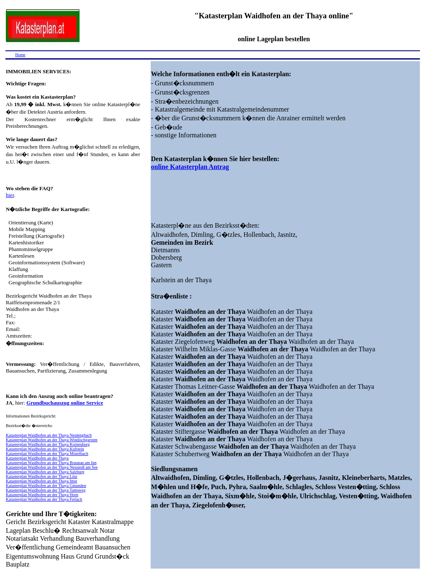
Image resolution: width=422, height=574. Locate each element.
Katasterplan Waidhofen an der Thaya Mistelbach (47, 453)
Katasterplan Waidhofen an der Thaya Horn (42, 494)
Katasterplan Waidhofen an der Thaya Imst (41, 481)
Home (20, 54)
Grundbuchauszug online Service (64, 403)
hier (10, 195)
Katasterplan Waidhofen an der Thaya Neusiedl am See (52, 467)
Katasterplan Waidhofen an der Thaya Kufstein (45, 449)
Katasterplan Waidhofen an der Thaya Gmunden (46, 485)
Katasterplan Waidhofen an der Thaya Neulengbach (49, 435)
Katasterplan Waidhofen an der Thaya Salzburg (45, 472)
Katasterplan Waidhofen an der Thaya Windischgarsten (51, 439)
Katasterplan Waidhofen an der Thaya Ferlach (44, 499)
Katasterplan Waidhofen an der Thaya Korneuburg (48, 444)
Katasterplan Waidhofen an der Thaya (37, 458)
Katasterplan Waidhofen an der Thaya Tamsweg (45, 490)
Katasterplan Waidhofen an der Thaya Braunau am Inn (51, 462)
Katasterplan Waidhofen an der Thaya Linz (41, 476)
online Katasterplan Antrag (190, 166)
